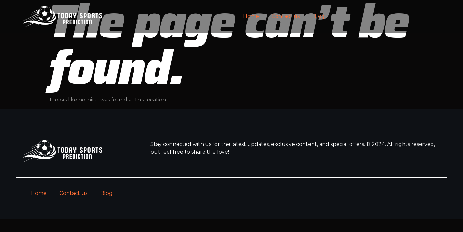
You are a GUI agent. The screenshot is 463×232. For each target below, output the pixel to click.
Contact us (286, 16)
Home (251, 16)
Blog (319, 16)
